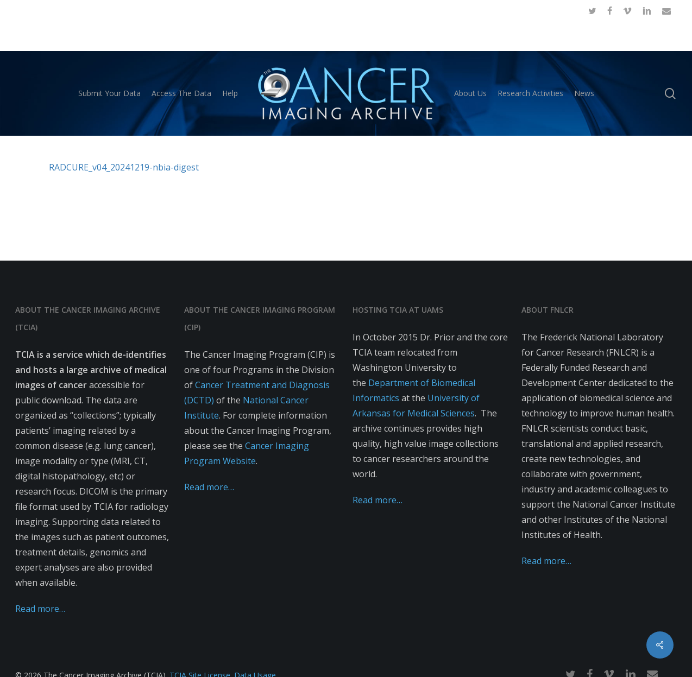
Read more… (40, 609)
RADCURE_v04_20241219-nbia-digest (124, 167)
